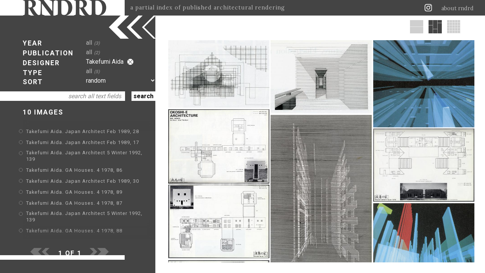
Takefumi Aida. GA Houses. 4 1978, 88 (74, 231)
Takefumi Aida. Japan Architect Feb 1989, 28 (82, 131)
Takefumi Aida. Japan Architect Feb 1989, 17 (82, 142)
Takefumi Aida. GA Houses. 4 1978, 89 (74, 192)
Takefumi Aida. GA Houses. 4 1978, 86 (74, 170)
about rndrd (457, 8)
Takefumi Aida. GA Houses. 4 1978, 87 (74, 203)
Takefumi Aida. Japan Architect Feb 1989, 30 (82, 181)
